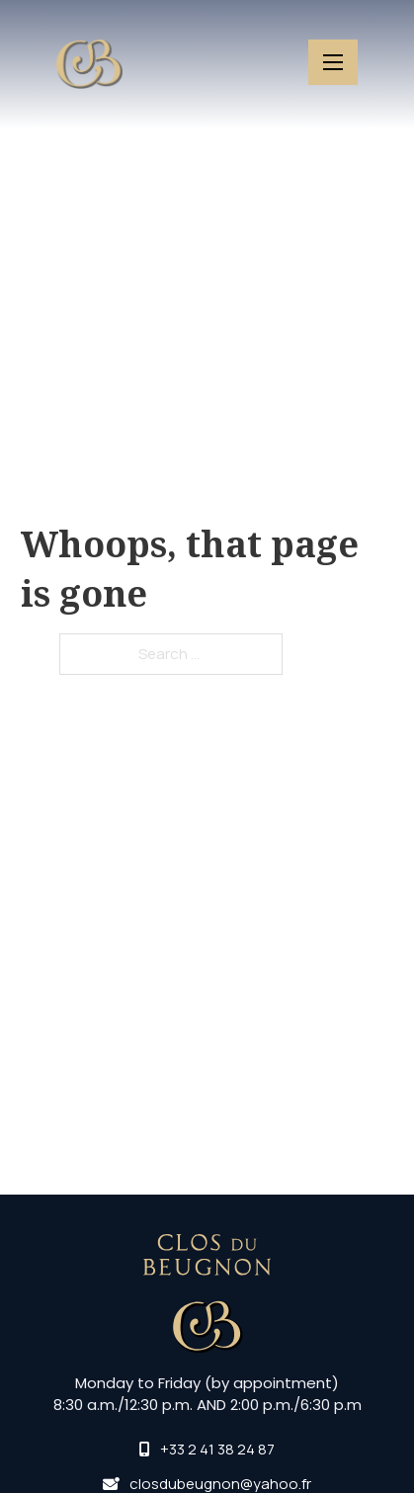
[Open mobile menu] (333, 62)
